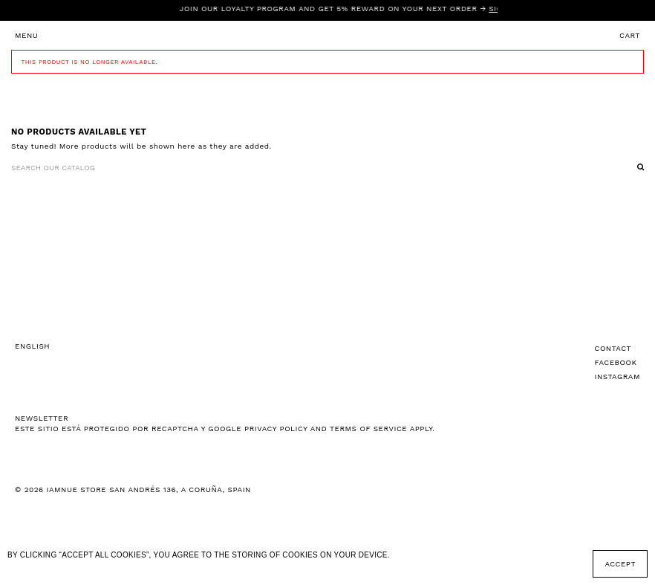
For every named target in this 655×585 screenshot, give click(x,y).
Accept (620, 564)
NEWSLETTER (41, 418)
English (32, 346)
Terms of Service (368, 428)
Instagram (617, 376)
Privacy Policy (275, 428)
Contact (613, 348)
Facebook (616, 362)
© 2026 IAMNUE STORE (133, 489)
